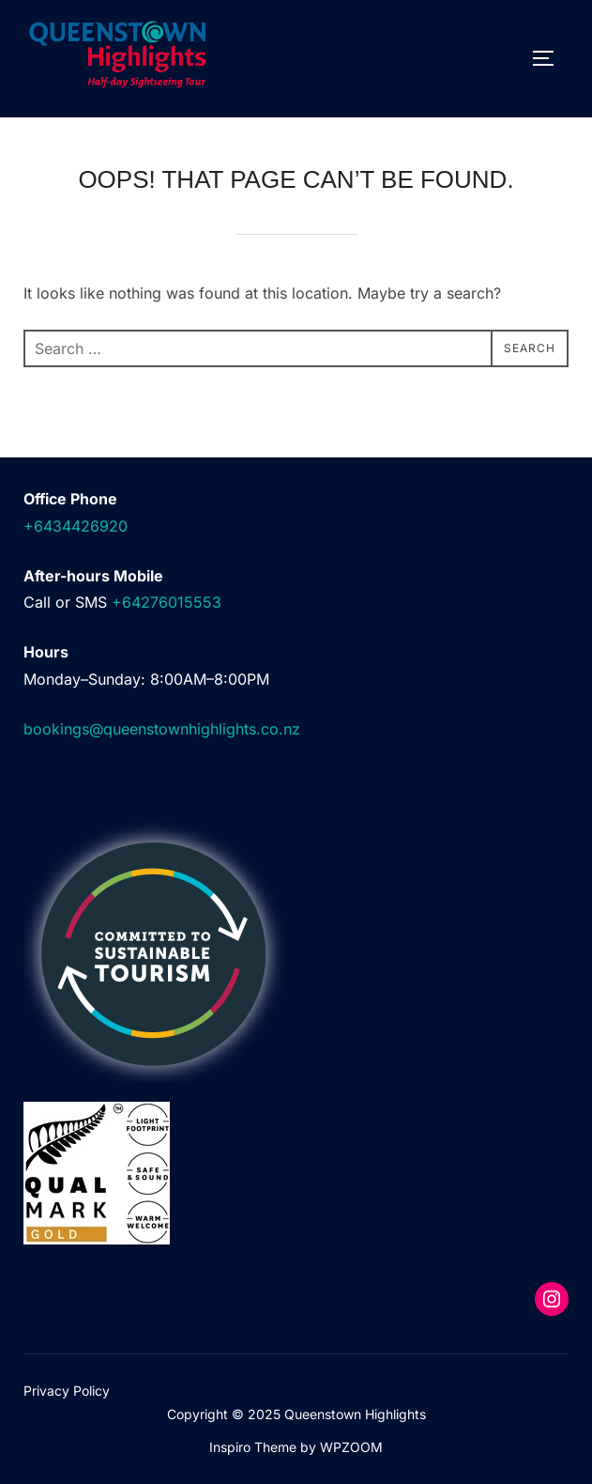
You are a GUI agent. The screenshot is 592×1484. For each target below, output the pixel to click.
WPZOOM (351, 1447)
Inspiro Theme (252, 1447)
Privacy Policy (66, 1391)
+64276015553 (166, 602)
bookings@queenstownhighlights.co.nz (161, 728)
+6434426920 (75, 526)
